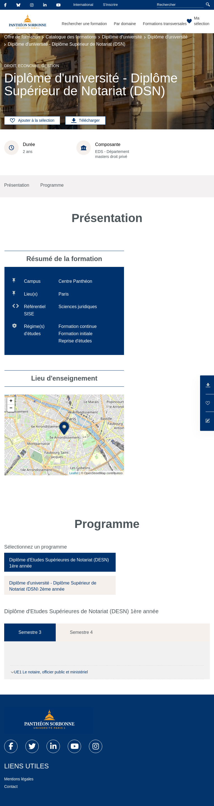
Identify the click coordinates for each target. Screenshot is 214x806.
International (83, 5)
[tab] (60, 562)
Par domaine (125, 23)
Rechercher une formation (84, 23)
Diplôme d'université (122, 37)
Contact (11, 786)
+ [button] (11, 401)
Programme (52, 185)
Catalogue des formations (71, 37)
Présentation (16, 185)
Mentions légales (18, 779)
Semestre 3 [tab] (29, 632)
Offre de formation (22, 37)
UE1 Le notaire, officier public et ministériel (51, 672)
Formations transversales (165, 23)
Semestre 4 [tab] (81, 632)
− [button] (11, 408)
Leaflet (74, 473)
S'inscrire (110, 5)
